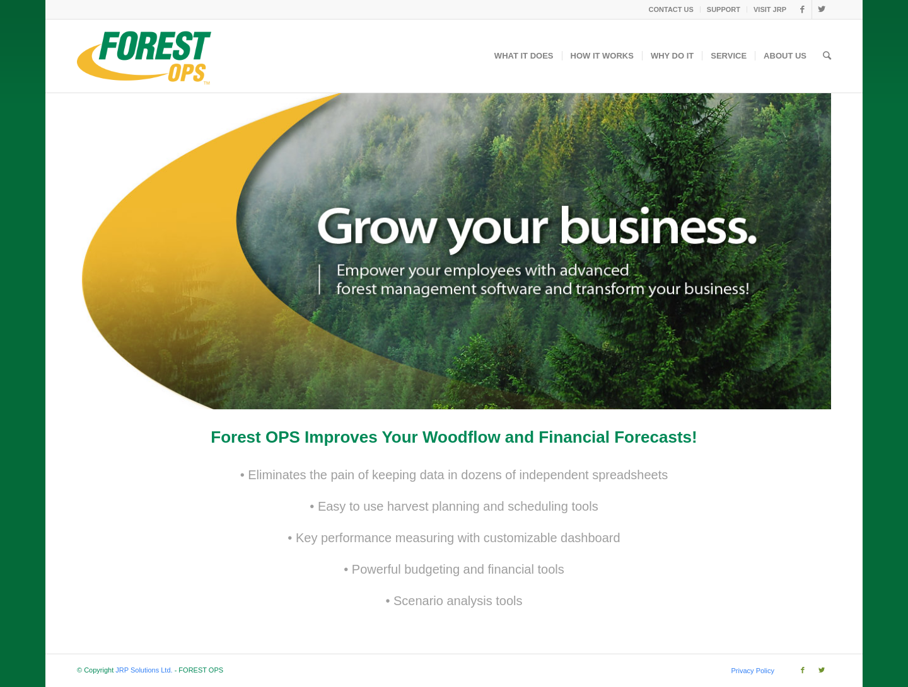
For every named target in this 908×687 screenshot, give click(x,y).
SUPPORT (723, 9)
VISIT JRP (770, 9)
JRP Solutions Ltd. (143, 670)
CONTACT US (671, 9)
